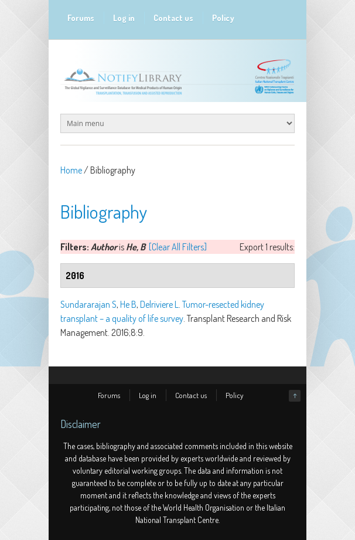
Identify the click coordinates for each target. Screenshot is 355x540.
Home (71, 170)
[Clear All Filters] (178, 247)
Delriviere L (159, 304)
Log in (124, 18)
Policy (223, 18)
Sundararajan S (88, 304)
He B (128, 304)
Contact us (173, 18)
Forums (80, 18)
